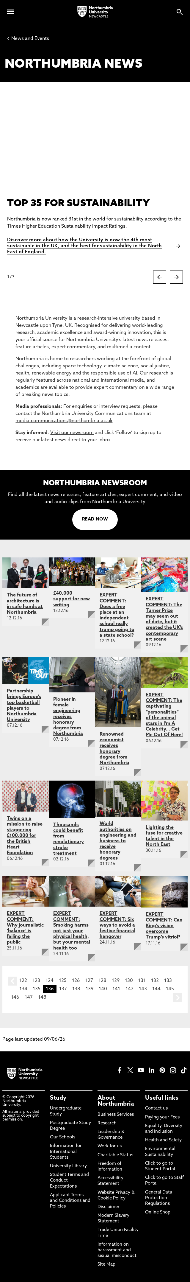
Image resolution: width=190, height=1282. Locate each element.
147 (29, 997)
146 (15, 997)
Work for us (110, 1146)
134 (23, 989)
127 (89, 980)
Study (58, 1098)
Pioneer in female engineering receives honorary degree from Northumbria (68, 716)
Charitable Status (115, 1155)
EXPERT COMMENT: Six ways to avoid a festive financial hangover (117, 925)
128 (102, 980)
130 (129, 980)
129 (116, 980)
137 (63, 989)
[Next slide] (176, 277)
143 (143, 989)
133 (168, 980)
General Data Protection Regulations (158, 1198)
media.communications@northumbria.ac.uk (63, 421)
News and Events (28, 39)
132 (155, 980)
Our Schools (62, 1137)
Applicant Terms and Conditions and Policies (70, 1201)
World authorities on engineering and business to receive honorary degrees (118, 840)
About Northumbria (116, 1101)
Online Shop (157, 1212)
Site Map (106, 1264)
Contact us (156, 1108)
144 (156, 989)
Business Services (116, 1114)
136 (50, 989)
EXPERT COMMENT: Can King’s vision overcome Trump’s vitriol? (164, 926)
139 (89, 989)
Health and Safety (163, 1140)
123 (36, 980)
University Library (68, 1166)
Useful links (161, 1098)
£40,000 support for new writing (71, 599)
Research (107, 1123)
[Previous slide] (159, 277)
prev (12, 981)
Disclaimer (109, 1207)
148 (42, 997)
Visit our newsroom (72, 433)
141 (116, 989)
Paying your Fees (162, 1117)
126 (76, 980)
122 (23, 980)
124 (49, 980)
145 (170, 989)
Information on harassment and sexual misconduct (117, 1250)
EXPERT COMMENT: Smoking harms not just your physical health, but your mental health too (71, 930)
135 (36, 989)
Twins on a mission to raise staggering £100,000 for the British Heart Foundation (25, 835)
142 (129, 989)
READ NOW (95, 519)
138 (76, 989)
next (177, 997)
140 (103, 989)
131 (142, 980)
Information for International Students (66, 1152)
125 (63, 980)
